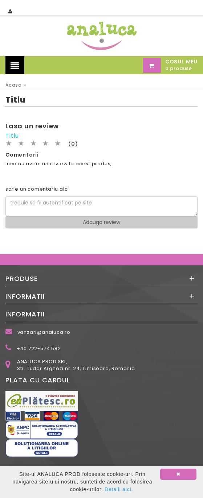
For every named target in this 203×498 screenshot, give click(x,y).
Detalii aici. (119, 489)
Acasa (13, 85)
